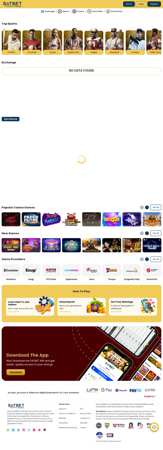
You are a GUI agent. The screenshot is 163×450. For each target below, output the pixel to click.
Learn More (13, 311)
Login (141, 4)
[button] (147, 207)
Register (154, 4)
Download (15, 372)
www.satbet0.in (102, 404)
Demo (129, 4)
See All (156, 207)
